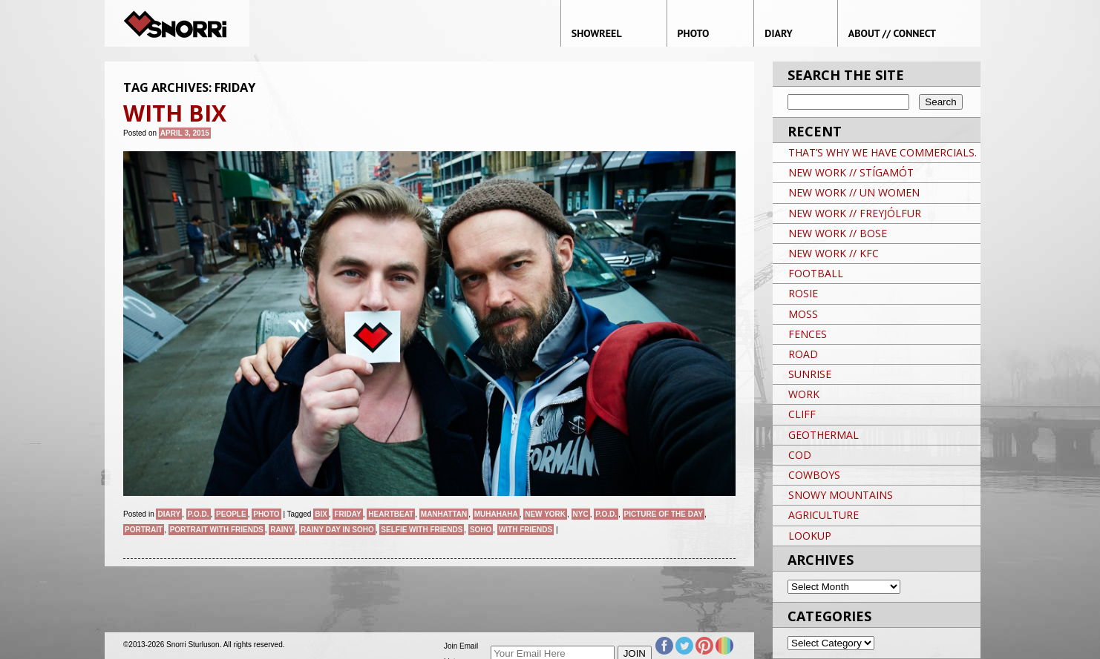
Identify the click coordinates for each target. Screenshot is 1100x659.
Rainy (281, 530)
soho (480, 530)
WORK (803, 394)
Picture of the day (663, 514)
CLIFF (802, 414)
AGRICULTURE (823, 515)
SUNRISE (809, 374)
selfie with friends (421, 530)
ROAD (803, 354)
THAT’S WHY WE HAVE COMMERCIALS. (882, 152)
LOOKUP (809, 536)
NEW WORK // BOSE (837, 233)
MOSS (803, 314)
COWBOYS (814, 475)
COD (799, 455)
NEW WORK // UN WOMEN (854, 192)
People (231, 514)
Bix (321, 514)
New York (545, 514)
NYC (581, 514)
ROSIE (803, 293)
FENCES (807, 334)
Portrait (144, 530)
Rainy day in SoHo (337, 530)
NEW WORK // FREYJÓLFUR (854, 213)
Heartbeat (390, 514)
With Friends (525, 530)
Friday (347, 514)
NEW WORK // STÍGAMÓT (851, 172)
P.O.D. (198, 514)
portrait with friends (216, 530)
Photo (266, 514)
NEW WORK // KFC (833, 253)
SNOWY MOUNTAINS (840, 495)
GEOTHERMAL (823, 435)
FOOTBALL (815, 273)
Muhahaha (496, 514)
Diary (168, 514)
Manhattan (444, 514)
